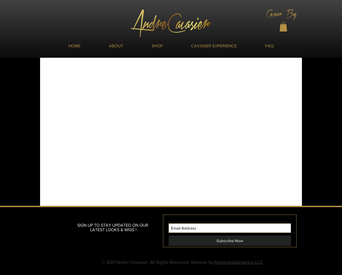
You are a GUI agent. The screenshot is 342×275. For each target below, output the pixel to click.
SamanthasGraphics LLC (238, 262)
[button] (283, 27)
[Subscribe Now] (230, 240)
